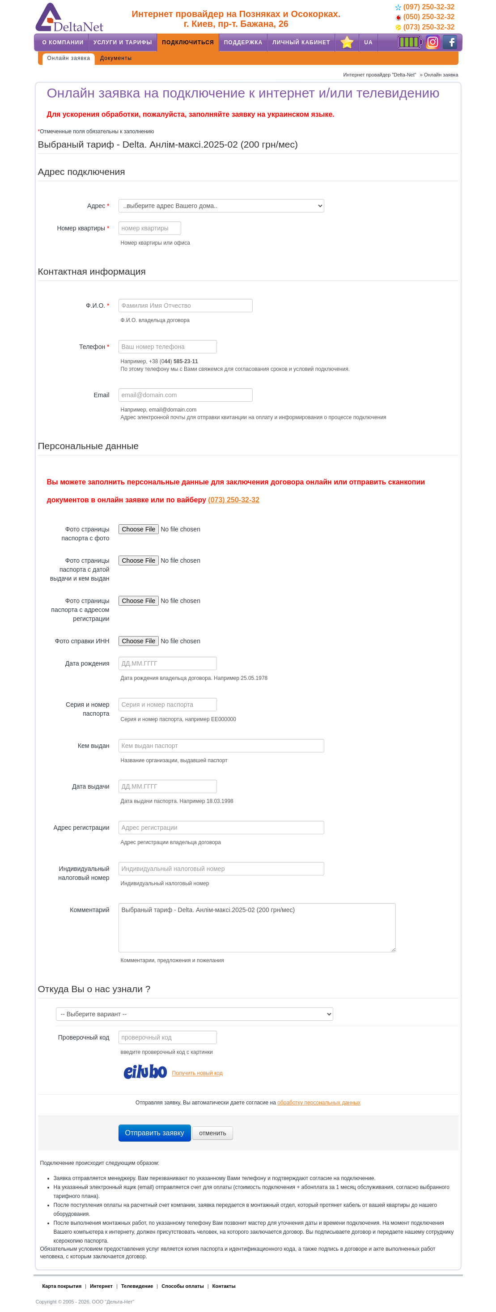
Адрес (98, 205)
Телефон (94, 346)
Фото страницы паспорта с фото (85, 534)
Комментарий (89, 909)
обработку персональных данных (318, 1103)
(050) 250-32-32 (424, 17)
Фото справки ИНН (82, 641)
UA (368, 42)
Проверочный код (84, 1037)
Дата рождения (87, 663)
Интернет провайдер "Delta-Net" (379, 74)
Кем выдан (94, 745)
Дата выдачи (90, 786)
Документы (116, 58)
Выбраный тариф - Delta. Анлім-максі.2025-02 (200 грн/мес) (257, 927)
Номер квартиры (83, 228)
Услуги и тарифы (122, 42)
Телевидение (137, 1286)
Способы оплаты (182, 1286)
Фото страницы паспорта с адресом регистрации (80, 609)
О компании (63, 42)
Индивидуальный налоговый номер (83, 873)
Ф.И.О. (98, 305)
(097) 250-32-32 (424, 7)
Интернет (101, 1286)
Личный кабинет (301, 42)
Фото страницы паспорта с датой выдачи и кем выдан (80, 569)
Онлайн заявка (69, 58)
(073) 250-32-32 (424, 27)
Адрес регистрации (81, 827)
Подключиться (188, 42)
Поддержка (243, 42)
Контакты (224, 1286)
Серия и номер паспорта (87, 709)
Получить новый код (197, 1073)
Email (101, 395)
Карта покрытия (62, 1286)
